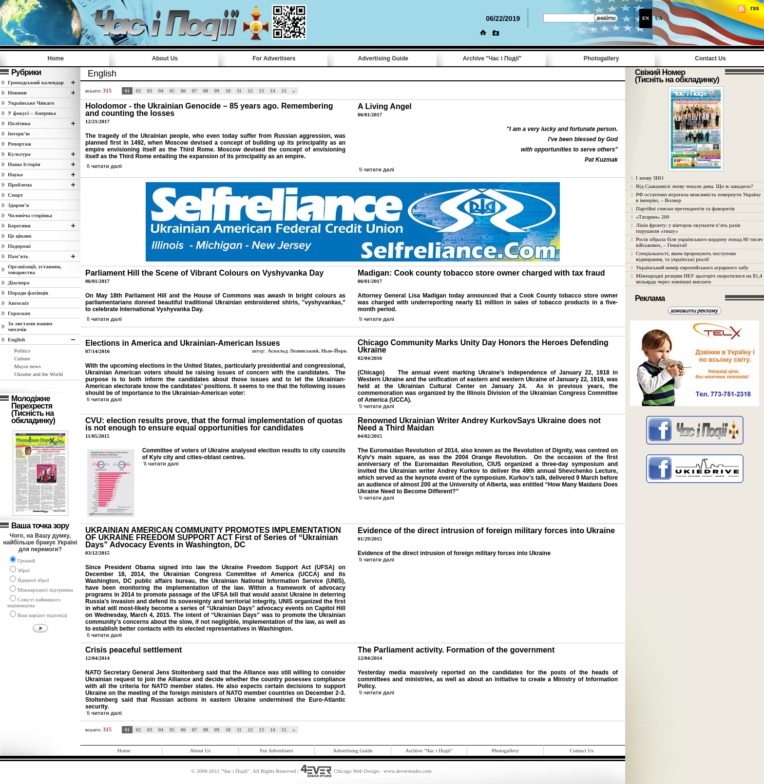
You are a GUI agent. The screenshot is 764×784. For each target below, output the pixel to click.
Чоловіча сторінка (30, 215)
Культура (19, 154)
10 (228, 90)
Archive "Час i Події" (492, 58)
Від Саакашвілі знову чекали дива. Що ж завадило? (694, 186)
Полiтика (19, 123)
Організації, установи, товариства (34, 269)
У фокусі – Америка (32, 113)
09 (216, 90)
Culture (22, 358)
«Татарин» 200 (652, 217)
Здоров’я (18, 205)
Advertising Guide (383, 58)
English (16, 339)
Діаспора (18, 282)
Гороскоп (19, 313)
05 (172, 90)
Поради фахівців (28, 293)
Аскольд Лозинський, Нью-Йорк (307, 351)
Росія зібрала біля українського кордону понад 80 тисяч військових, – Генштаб (699, 242)
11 (239, 90)
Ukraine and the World (38, 374)
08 (205, 90)
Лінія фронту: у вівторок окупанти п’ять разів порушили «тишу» (688, 228)
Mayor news (27, 366)
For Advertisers (273, 58)
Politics (22, 351)
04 (160, 90)
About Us (165, 58)
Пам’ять (18, 256)
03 (149, 90)
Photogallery (601, 58)
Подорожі (19, 246)
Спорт (15, 195)
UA (658, 18)
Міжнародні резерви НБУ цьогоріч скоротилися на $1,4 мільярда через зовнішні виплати (699, 278)
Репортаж (19, 144)
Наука (15, 174)
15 (284, 90)
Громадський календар (36, 82)
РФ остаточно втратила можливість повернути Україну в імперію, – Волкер (698, 197)
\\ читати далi (104, 166)
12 (250, 90)
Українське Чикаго (31, 103)
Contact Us (710, 58)
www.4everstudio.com (407, 771)
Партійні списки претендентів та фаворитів (685, 208)
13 (261, 90)
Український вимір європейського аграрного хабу (692, 267)
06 (183, 90)
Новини (17, 92)
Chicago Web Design (356, 771)
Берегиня (19, 225)
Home (56, 58)
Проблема (20, 184)
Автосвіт (18, 303)
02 (138, 90)
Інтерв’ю (19, 133)
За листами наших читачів (30, 326)
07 (194, 90)
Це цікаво (20, 236)
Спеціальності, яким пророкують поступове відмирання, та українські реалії (686, 256)
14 (272, 90)
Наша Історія (24, 164)
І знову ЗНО (650, 178)
